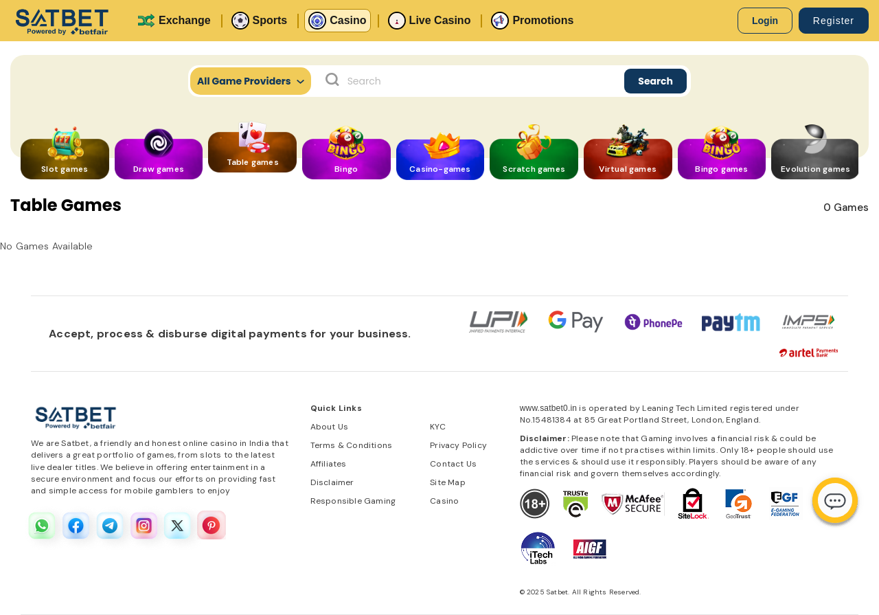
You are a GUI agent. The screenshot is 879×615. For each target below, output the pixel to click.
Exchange (174, 21)
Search (655, 81)
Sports (259, 21)
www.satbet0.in (549, 408)
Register (833, 20)
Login (765, 20)
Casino (337, 21)
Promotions (532, 21)
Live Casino (429, 21)
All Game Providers (250, 81)
